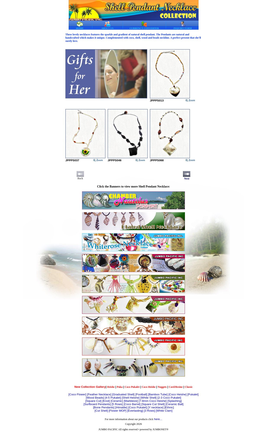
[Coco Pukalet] (137, 407)
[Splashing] (174, 401)
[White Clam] (164, 410)
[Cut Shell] (101, 410)
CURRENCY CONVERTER (144, 25)
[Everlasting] (135, 410)
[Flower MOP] (117, 410)
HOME (80, 25)
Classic (189, 386)
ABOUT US (107, 25)
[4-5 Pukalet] (113, 397)
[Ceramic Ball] (174, 404)
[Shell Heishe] (130, 397)
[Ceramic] (117, 401)
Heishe (111, 386)
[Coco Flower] (77, 394)
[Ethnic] (169, 407)
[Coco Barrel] (132, 404)
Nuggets (162, 386)
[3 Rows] (149, 410)
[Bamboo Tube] (158, 394)
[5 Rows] (117, 404)
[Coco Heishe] (177, 394)
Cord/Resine (176, 386)
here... (158, 419)
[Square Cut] (93, 401)
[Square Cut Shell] (153, 404)
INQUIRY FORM (182, 25)
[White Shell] (148, 397)
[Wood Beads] (95, 397)
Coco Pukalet (132, 386)
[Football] (141, 394)
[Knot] (106, 401)
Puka (120, 386)
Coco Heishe (148, 386)
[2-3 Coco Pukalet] (169, 397)
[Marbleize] (131, 401)
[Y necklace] (155, 407)
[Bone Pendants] (104, 407)
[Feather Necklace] (99, 394)
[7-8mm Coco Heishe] (153, 401)
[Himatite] (121, 407)
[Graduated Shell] (123, 394)
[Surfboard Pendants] (97, 404)
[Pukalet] (193, 394)
